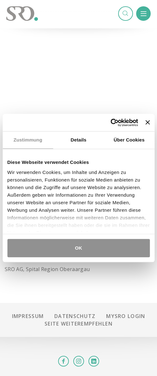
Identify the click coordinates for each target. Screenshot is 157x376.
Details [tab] (79, 139)
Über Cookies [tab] (129, 139)
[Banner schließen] (147, 122)
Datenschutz (74, 316)
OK (78, 248)
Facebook (63, 361)
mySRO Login (125, 316)
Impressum (28, 316)
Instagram (78, 361)
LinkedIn (93, 361)
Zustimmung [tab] (28, 139)
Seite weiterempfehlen (78, 323)
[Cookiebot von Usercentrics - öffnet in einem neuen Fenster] (110, 123)
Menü (143, 13)
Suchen (125, 13)
